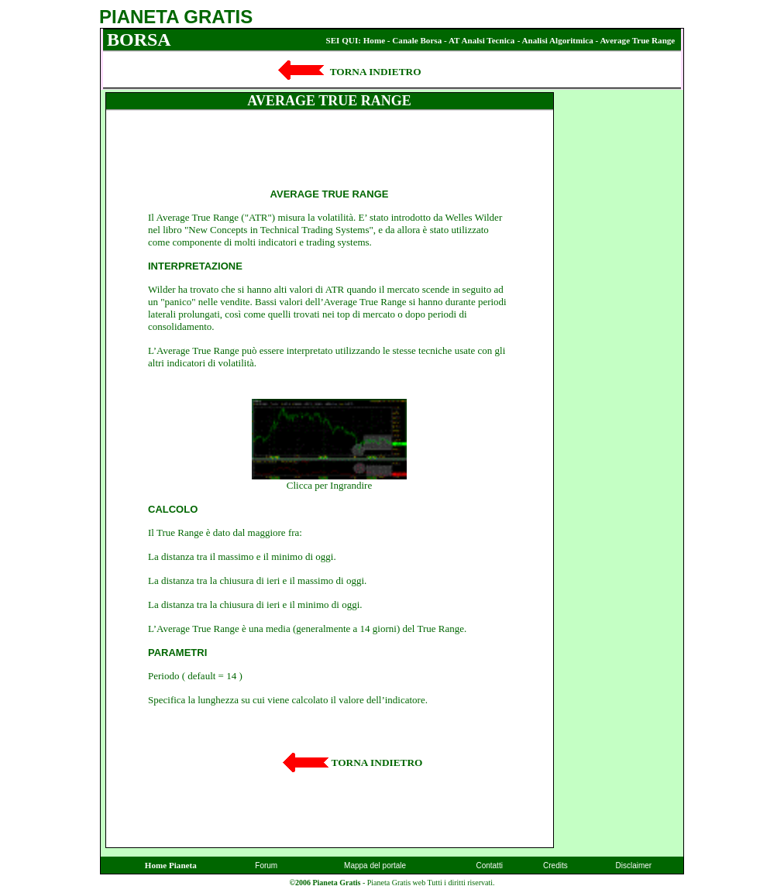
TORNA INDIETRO (377, 762)
